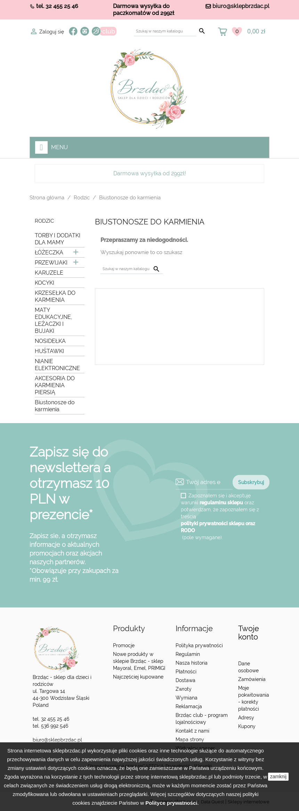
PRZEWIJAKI (51, 262)
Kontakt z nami (192, 731)
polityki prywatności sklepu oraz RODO (218, 526)
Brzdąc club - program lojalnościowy (202, 718)
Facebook (73, 31)
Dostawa (185, 680)
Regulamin (188, 654)
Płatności (186, 671)
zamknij (278, 776)
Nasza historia (192, 663)
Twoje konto (248, 632)
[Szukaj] (165, 31)
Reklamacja (189, 706)
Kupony (247, 726)
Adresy (246, 717)
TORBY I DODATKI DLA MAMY (57, 239)
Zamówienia (252, 679)
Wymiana (186, 698)
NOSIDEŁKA (50, 341)
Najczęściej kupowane (138, 677)
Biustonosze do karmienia (55, 406)
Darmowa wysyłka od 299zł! (149, 173)
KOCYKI (44, 283)
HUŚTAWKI (49, 351)
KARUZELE (49, 272)
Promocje (124, 645)
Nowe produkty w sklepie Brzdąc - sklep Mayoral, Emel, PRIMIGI (139, 661)
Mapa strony (190, 739)
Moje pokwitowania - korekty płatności (253, 698)
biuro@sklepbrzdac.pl (240, 6)
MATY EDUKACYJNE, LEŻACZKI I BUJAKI (53, 320)
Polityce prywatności (171, 803)
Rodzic (44, 221)
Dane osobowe (248, 667)
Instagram (84, 31)
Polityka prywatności (199, 645)
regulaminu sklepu (221, 502)
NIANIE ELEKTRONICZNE (57, 365)
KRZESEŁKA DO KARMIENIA (55, 296)
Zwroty (184, 689)
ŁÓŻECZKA (49, 252)
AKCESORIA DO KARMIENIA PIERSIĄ (55, 385)
